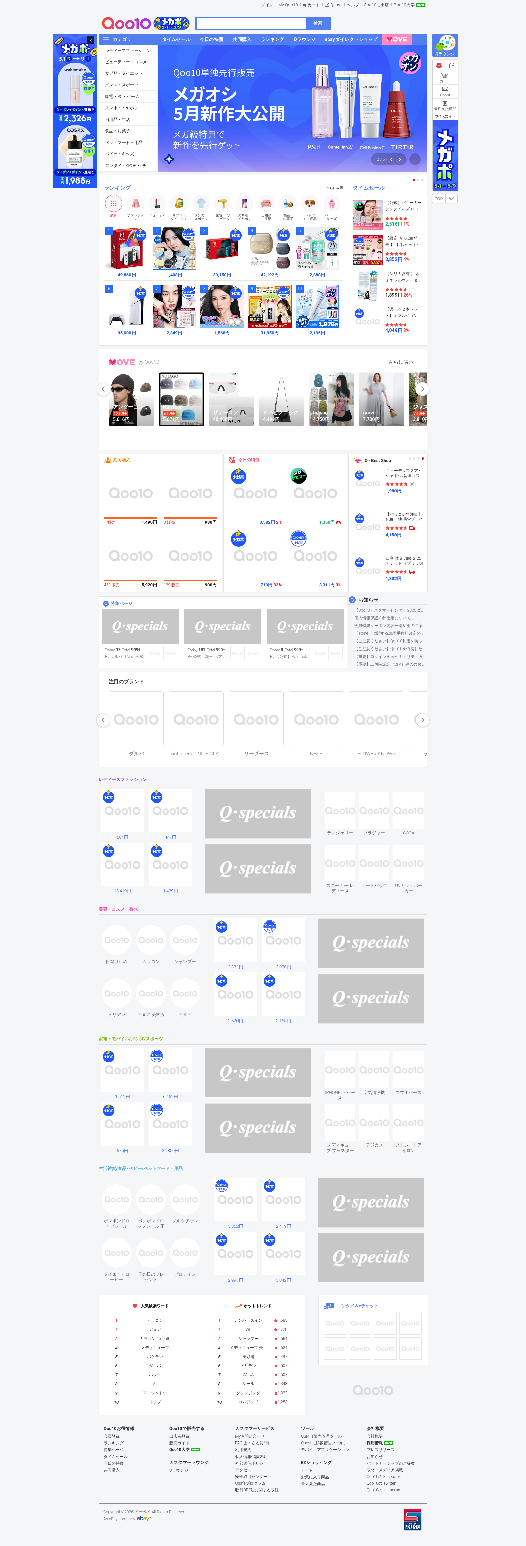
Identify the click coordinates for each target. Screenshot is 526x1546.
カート (314, 5)
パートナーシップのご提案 (391, 1463)
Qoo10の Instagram (384, 1490)
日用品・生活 (117, 119)
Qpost (336, 5)
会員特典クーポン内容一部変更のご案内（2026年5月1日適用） (390, 625)
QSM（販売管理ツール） (323, 1436)
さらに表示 (334, 188)
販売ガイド (179, 1443)
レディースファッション (128, 50)
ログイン (265, 5)
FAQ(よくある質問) (252, 1443)
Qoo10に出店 (376, 5)
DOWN (451, 198)
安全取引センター (251, 1476)
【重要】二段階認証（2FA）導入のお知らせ (390, 664)
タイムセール (369, 188)
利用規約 (243, 1449)
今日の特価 (249, 459)
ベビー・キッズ (119, 154)
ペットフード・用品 (124, 142)
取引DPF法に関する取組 (257, 1490)
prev (103, 389)
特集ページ (122, 603)
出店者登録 (179, 1436)
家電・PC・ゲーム (122, 96)
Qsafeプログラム (250, 1483)
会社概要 (375, 1436)
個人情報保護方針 (251, 1456)
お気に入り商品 (315, 1477)
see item (345, 797)
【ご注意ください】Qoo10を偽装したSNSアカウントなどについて (390, 648)
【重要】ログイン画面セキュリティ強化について (390, 656)
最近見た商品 (313, 1483)
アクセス (243, 1470)
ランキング (117, 188)
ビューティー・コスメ (126, 61)
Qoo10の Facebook (384, 1476)
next (422, 389)
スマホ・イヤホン (121, 107)
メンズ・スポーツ (121, 84)
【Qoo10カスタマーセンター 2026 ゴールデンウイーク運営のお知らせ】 (390, 610)
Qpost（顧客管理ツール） (324, 1443)
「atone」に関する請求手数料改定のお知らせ (390, 633)
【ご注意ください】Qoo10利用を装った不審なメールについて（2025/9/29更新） (390, 641)
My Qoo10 (288, 5)
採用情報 (375, 1443)
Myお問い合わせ (250, 1436)
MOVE (122, 362)
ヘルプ (353, 5)
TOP (439, 199)
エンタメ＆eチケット (357, 1305)
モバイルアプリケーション (325, 1449)
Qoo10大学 (404, 5)
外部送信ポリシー (251, 1463)
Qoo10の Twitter (381, 1483)
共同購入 (121, 459)
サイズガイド (445, 116)
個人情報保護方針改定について (382, 618)
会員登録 (112, 1436)
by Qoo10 (148, 362)
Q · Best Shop (378, 460)
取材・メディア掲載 (385, 1470)
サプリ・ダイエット (124, 73)
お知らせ (368, 600)
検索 (317, 23)
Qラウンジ (178, 1470)
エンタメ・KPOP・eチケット (131, 165)
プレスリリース (381, 1449)
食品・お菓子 (117, 130)
